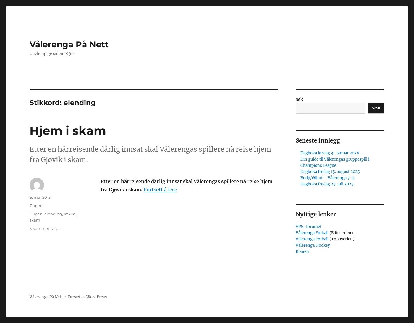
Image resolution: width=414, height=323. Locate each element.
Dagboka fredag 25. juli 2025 (327, 184)
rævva (69, 213)
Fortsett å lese (160, 190)
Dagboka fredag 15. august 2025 (330, 171)
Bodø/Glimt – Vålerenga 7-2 (327, 177)
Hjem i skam (68, 130)
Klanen (302, 251)
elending (53, 213)
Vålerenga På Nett (69, 44)
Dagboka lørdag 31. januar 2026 (329, 153)
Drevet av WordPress (87, 297)
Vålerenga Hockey (313, 245)
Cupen (36, 205)
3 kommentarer (45, 228)
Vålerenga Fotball (312, 232)
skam (35, 220)
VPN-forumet (308, 226)
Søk (299, 99)
